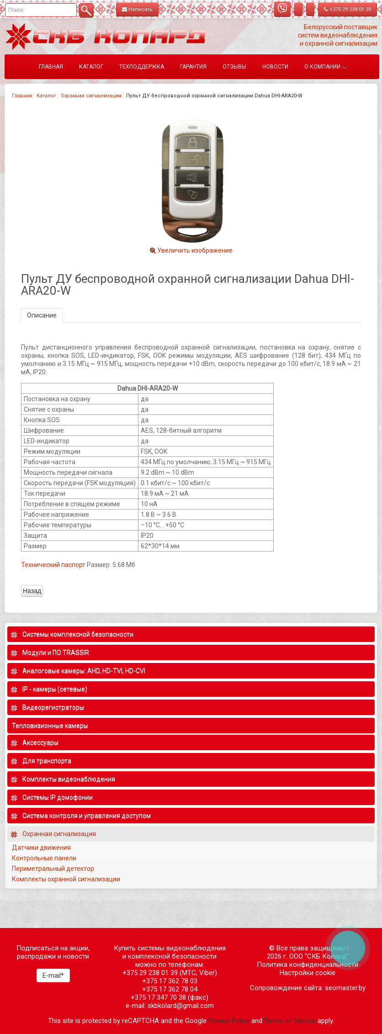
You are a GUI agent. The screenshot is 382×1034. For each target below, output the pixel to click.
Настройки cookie (307, 973)
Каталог (46, 96)
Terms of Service (290, 1021)
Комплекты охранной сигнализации (66, 879)
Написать (137, 9)
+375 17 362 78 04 (169, 989)
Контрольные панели (44, 858)
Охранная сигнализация (91, 96)
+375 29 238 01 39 (347, 9)
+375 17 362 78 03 (169, 981)
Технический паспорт (53, 564)
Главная (22, 96)
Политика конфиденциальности (307, 964)
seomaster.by (345, 988)
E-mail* (53, 975)
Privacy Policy (228, 1021)
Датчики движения (41, 847)
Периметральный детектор (53, 868)
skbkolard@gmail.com (181, 1006)
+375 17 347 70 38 (158, 997)
